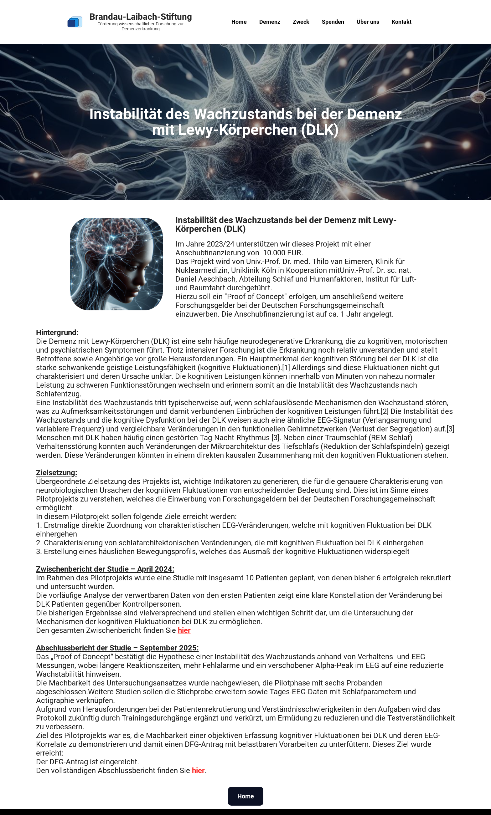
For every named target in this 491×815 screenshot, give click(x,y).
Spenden (333, 21)
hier (184, 630)
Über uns (368, 21)
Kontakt (401, 21)
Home (239, 21)
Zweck (301, 21)
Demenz (269, 21)
